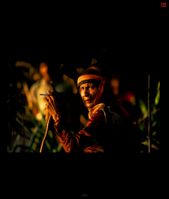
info (84, 195)
